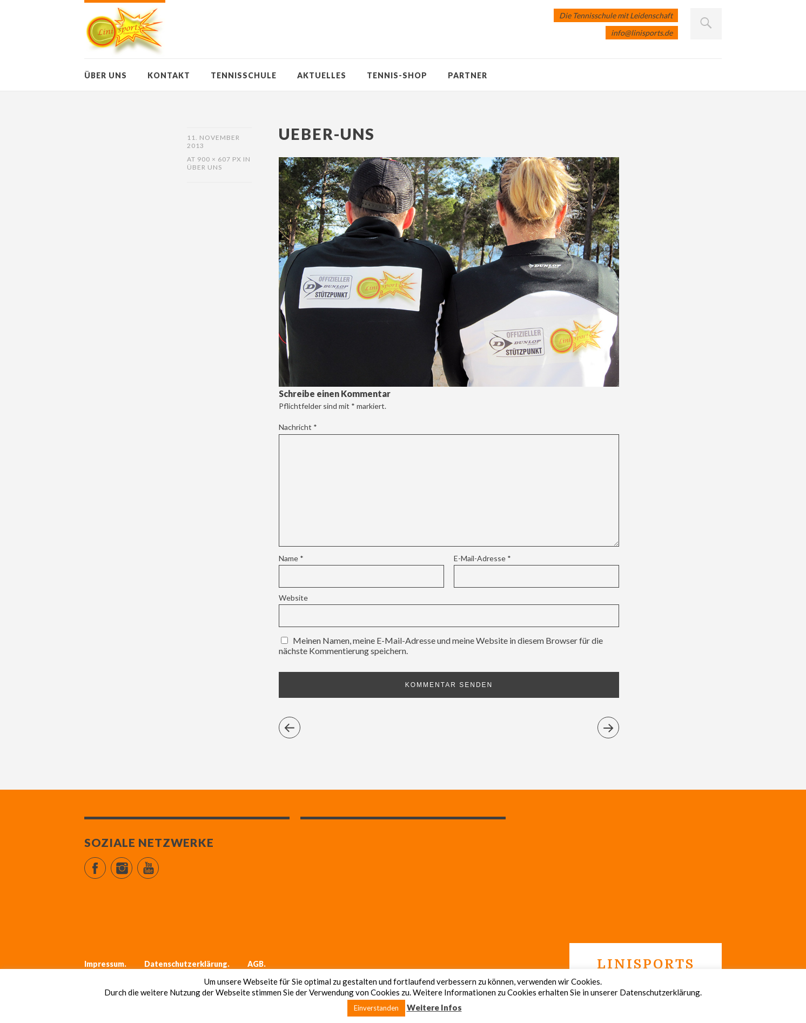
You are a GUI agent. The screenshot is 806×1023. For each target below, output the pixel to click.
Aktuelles (321, 75)
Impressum (104, 963)
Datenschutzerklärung (185, 963)
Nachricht (298, 427)
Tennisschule (244, 75)
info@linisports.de (642, 32)
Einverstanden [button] (376, 1008)
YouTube (158, 863)
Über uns (105, 75)
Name (291, 558)
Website (293, 597)
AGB (255, 963)
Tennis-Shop (397, 75)
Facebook (105, 863)
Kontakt (168, 75)
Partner (467, 75)
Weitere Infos (434, 1007)
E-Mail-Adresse (482, 558)
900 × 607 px (219, 159)
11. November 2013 (213, 141)
